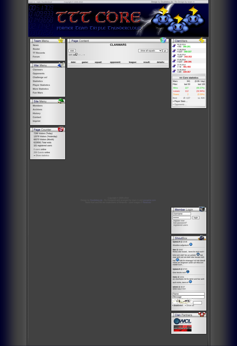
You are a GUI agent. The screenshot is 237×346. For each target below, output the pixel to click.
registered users (180, 225)
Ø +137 (186, 98)
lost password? (180, 223)
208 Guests (39, 152)
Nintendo (147, 202)
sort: (70, 55)
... (81, 55)
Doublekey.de (167, 2)
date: (73, 62)
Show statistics (42, 155)
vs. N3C (201, 98)
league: (133, 62)
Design (154, 2)
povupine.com (149, 200)
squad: (98, 62)
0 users (37, 149)
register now (178, 221)
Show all (190, 305)
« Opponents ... (179, 104)
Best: (175, 98)
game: (85, 62)
